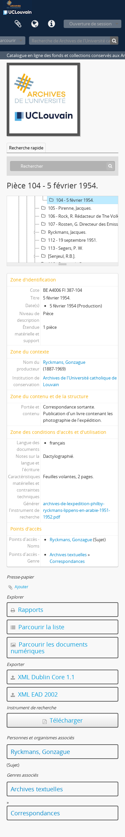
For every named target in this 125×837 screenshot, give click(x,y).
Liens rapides (51, 24)
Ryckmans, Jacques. (62, 232)
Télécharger (63, 720)
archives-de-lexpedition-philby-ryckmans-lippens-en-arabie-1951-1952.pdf (76, 510)
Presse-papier (18, 24)
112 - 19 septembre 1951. (68, 240)
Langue (34, 24)
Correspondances (67, 561)
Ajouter (21, 587)
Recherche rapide (26, 148)
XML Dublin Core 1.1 (43, 677)
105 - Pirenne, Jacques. (65, 208)
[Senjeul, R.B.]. (57, 256)
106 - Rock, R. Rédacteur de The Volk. (79, 216)
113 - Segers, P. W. (61, 248)
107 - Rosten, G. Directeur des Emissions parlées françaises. (82, 224)
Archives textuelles (68, 555)
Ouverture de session (90, 24)
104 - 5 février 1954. (70, 200)
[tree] (62, 229)
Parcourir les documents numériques (49, 647)
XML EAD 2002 (34, 694)
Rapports (27, 610)
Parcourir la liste (37, 627)
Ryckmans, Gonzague (64, 362)
